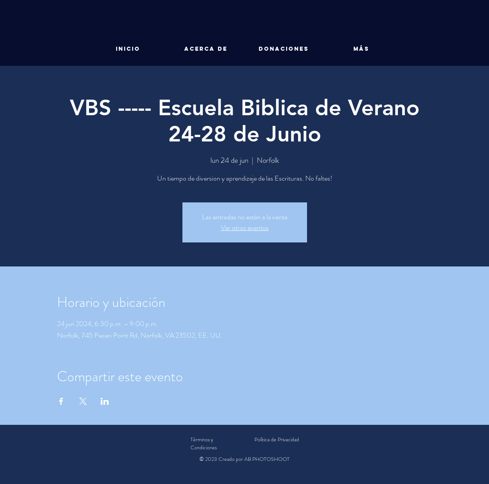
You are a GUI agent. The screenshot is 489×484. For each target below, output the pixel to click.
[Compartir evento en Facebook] (61, 401)
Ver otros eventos (245, 227)
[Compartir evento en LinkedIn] (105, 401)
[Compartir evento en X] (83, 401)
